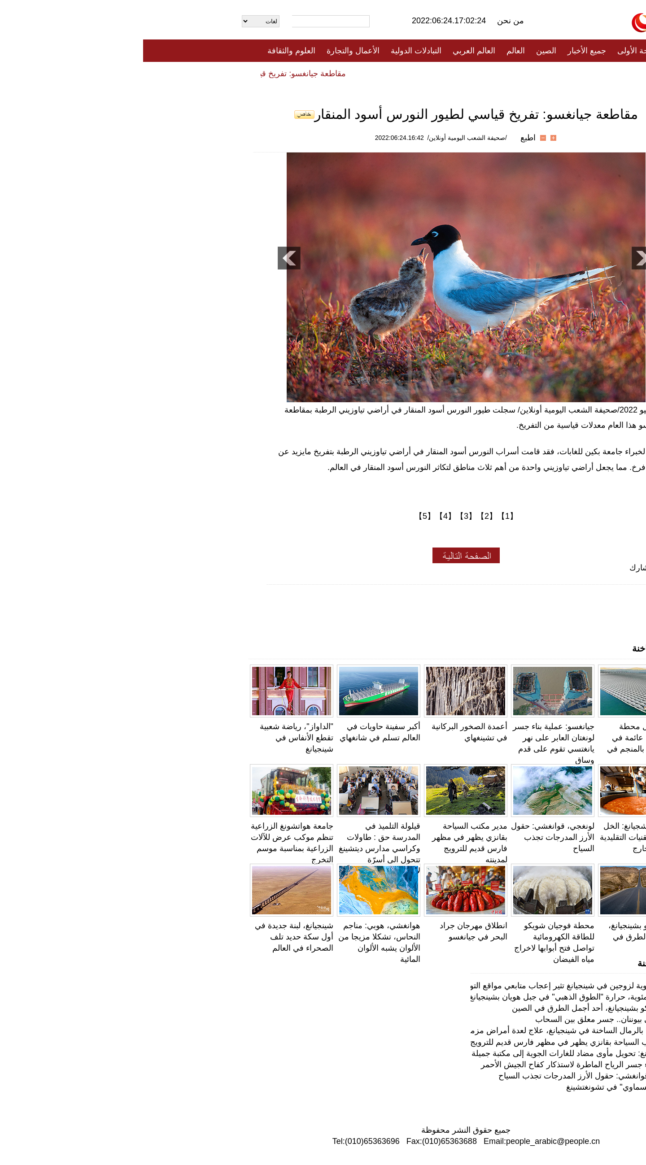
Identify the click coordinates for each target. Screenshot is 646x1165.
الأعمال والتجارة (209, 50)
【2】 (343, 516)
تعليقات (316, 73)
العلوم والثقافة (148, 50)
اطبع (385, 137)
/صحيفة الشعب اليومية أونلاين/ (324, 137)
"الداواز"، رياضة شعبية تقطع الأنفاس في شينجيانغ (153, 737)
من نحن (367, 20)
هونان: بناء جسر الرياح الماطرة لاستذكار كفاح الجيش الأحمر (436, 1064)
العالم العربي (331, 50)
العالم (372, 50)
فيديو (284, 73)
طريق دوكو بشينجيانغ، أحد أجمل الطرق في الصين (501, 936)
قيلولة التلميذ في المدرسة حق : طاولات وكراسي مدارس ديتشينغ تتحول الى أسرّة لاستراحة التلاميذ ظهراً (236, 849)
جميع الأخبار (443, 50)
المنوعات (355, 73)
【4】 (302, 516)
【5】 (281, 516)
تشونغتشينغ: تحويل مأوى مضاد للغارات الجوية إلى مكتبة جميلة (431, 1053)
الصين (403, 50)
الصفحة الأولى (498, 50)
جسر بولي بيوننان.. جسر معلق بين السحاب (463, 1019)
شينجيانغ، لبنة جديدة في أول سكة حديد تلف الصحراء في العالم (151, 936)
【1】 (364, 516)
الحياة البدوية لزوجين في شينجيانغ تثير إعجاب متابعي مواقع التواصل (423, 985)
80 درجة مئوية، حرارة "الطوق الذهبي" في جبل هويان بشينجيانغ (430, 996)
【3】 (323, 516)
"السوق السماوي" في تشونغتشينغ (479, 1086)
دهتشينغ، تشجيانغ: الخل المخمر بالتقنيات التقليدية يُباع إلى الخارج (497, 837)
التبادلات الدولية (273, 50)
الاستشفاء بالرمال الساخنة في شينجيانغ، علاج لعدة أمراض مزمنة (428, 1030)
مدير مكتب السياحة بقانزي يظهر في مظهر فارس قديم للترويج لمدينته (419, 1042)
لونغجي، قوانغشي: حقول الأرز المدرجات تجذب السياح (409, 837)
